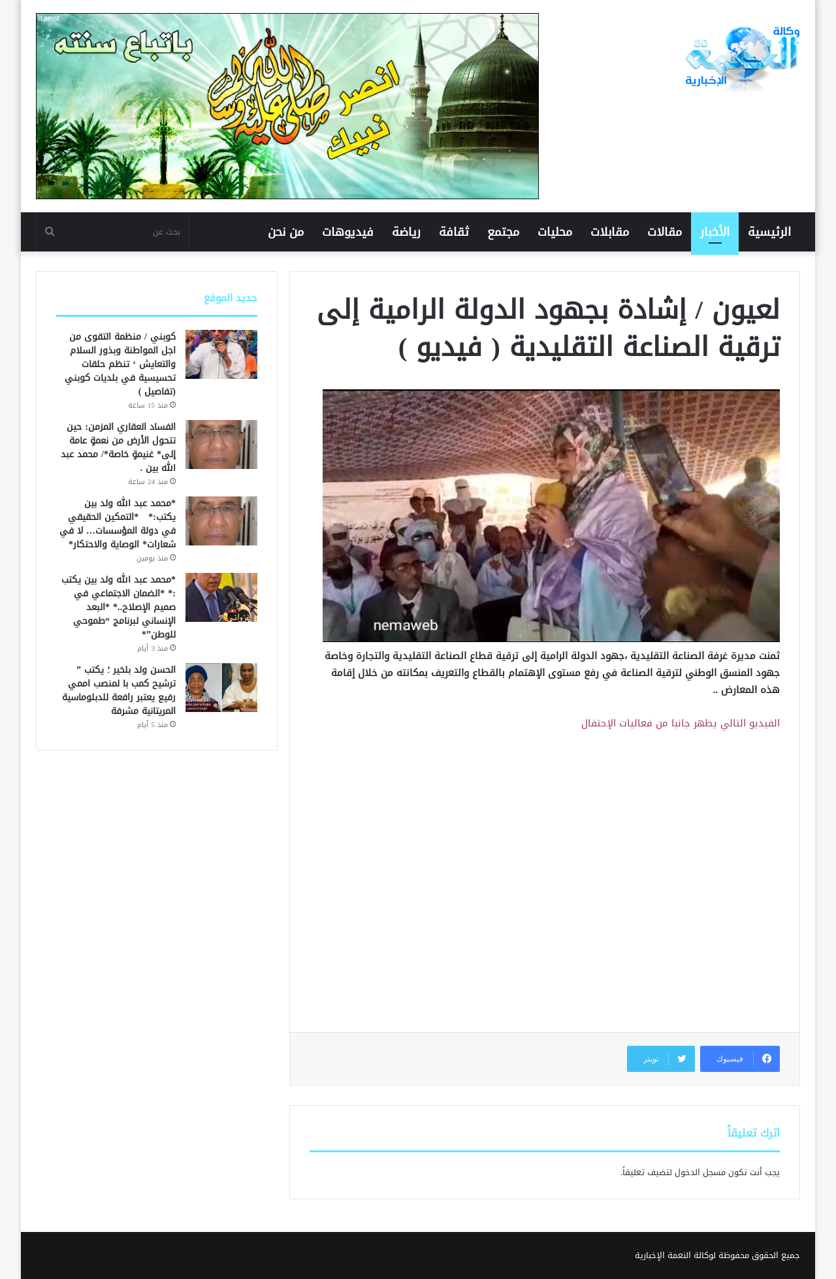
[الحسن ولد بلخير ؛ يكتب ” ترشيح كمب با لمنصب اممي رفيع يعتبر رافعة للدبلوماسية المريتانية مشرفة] (221, 687)
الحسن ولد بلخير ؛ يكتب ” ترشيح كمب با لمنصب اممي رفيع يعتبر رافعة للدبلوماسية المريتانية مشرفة (119, 690)
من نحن (286, 232)
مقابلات (609, 232)
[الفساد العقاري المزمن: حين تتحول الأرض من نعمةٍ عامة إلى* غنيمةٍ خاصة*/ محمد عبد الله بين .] (221, 444)
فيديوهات (348, 232)
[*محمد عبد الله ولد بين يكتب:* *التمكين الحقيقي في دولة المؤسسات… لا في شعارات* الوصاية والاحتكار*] (221, 520)
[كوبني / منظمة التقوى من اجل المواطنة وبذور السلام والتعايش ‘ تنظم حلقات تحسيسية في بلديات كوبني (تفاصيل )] (221, 354)
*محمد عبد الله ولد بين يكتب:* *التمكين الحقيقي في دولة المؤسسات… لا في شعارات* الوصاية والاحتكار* (117, 523)
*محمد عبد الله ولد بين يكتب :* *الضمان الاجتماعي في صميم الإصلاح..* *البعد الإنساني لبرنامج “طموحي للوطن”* (118, 607)
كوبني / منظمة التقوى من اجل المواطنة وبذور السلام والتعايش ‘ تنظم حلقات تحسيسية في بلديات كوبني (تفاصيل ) (120, 364)
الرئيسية (769, 232)
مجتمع (503, 232)
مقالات (664, 232)
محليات (555, 232)
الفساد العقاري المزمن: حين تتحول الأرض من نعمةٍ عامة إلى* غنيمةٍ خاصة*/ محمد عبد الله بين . (118, 447)
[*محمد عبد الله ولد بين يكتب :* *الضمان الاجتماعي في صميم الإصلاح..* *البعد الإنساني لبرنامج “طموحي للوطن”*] (221, 597)
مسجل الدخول (700, 1172)
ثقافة (454, 232)
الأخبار (715, 232)
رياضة (406, 232)
